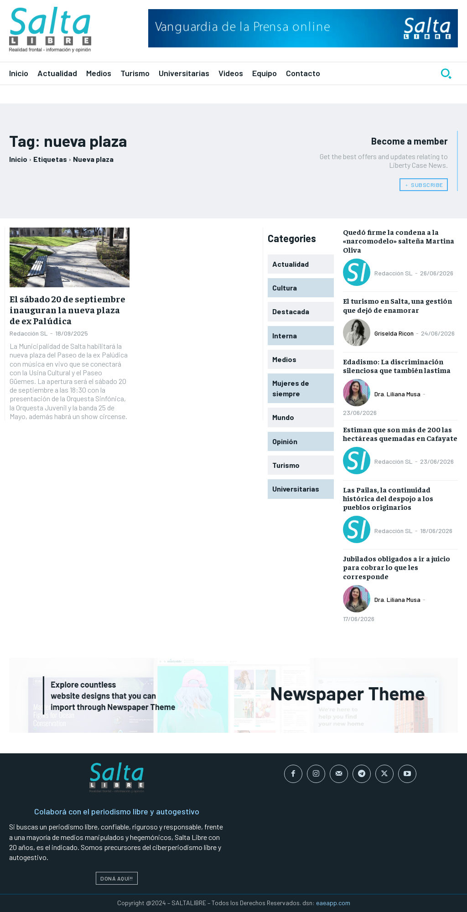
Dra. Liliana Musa (397, 394)
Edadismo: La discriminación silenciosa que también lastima (397, 365)
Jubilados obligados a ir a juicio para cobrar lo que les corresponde (396, 567)
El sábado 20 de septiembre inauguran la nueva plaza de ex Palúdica (67, 309)
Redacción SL (29, 333)
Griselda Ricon (394, 333)
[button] (446, 73)
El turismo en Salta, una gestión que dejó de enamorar (397, 305)
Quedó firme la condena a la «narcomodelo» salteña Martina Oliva (398, 240)
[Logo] (50, 29)
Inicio (18, 159)
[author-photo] (358, 273)
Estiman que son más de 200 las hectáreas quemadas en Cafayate (400, 433)
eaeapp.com (333, 903)
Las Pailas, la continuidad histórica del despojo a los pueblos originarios (388, 498)
